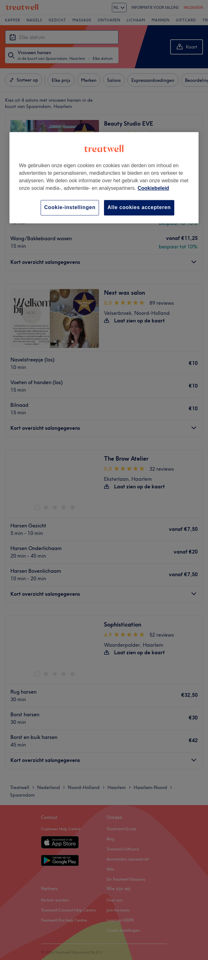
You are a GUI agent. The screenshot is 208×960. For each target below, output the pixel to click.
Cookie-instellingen (69, 207)
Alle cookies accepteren (139, 207)
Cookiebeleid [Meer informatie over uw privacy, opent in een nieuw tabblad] (153, 188)
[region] (104, 177)
